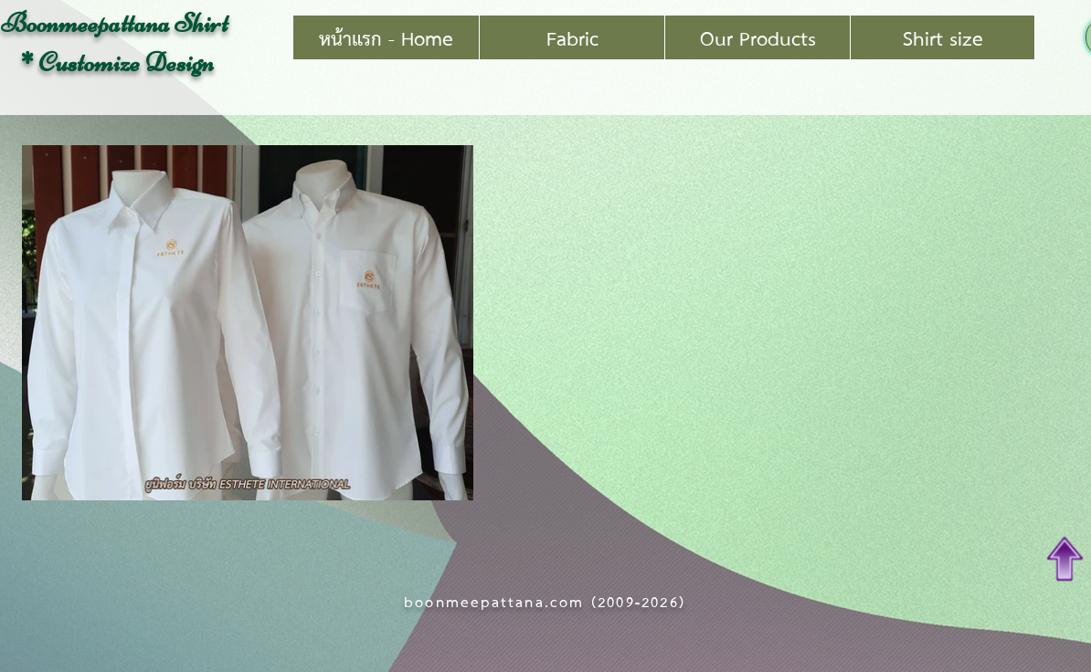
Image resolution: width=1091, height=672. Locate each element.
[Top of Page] (1065, 559)
